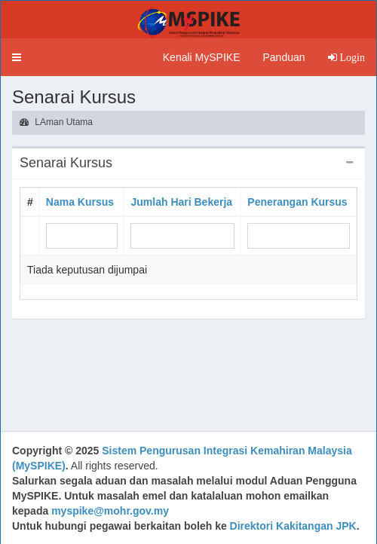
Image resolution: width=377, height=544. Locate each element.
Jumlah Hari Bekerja (181, 202)
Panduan (283, 57)
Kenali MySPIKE (202, 57)
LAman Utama (56, 122)
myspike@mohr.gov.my (110, 511)
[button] (16, 57)
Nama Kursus (80, 202)
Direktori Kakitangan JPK (293, 526)
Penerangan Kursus (297, 202)
